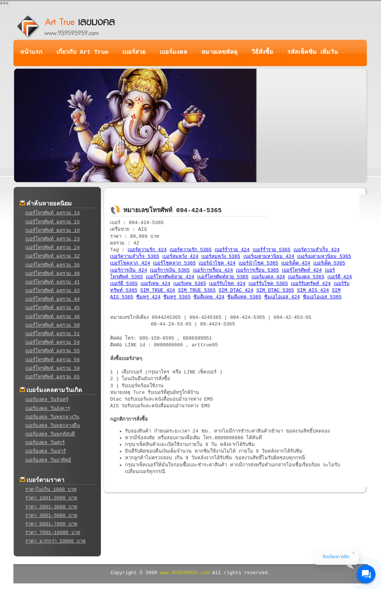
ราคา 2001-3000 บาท (51, 507)
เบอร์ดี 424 (339, 277)
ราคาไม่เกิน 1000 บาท (51, 489)
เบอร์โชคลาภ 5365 (174, 263)
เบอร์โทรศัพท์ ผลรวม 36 (52, 265)
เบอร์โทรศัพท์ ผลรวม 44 (52, 299)
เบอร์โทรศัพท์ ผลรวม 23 (52, 239)
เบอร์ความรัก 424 (147, 250)
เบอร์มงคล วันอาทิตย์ (48, 460)
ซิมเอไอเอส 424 (282, 297)
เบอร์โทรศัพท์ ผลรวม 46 (52, 317)
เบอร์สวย (133, 52)
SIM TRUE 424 (157, 290)
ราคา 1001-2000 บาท (51, 498)
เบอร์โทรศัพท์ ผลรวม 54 (52, 342)
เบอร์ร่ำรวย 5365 (272, 250)
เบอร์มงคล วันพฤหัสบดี (50, 434)
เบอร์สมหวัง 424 (180, 256)
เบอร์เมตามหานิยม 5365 (324, 256)
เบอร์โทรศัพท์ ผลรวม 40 (52, 273)
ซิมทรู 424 (148, 297)
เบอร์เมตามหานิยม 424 (268, 256)
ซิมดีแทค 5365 (244, 297)
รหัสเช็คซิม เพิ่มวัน (312, 52)
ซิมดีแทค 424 (208, 297)
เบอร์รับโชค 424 (227, 284)
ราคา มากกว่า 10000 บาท (55, 541)
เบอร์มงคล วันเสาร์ (45, 451)
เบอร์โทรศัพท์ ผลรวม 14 (52, 213)
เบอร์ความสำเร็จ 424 (317, 250)
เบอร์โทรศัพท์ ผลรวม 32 (52, 256)
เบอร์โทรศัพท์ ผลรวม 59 (52, 368)
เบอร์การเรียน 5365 (257, 270)
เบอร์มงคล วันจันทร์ (46, 399)
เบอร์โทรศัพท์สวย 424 (170, 277)
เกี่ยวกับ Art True (82, 52)
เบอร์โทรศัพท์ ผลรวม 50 (52, 325)
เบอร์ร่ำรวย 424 (232, 250)
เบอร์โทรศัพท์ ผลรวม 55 (52, 351)
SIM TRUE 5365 (196, 290)
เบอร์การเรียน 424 (213, 270)
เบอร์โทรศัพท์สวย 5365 (223, 277)
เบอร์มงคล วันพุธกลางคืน (52, 425)
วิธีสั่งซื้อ (262, 52)
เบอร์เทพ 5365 (189, 284)
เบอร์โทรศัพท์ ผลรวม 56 (52, 360)
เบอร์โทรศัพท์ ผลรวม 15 (52, 222)
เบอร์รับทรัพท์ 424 (311, 284)
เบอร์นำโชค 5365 (258, 263)
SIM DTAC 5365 (275, 290)
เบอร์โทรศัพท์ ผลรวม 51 (52, 334)
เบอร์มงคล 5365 (306, 277)
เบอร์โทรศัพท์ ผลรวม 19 (52, 230)
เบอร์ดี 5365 (124, 284)
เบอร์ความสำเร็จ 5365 (134, 256)
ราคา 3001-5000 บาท (51, 515)
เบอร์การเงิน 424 (128, 270)
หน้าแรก (31, 52)
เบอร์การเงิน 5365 (170, 270)
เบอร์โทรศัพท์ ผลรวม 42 (52, 291)
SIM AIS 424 (313, 290)
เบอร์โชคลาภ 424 (130, 263)
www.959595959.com (184, 573)
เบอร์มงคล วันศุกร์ (45, 443)
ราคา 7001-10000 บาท (52, 532)
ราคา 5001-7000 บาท (51, 524)
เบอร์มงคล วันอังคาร (47, 408)
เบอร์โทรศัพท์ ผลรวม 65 (52, 377)
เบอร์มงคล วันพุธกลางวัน (52, 417)
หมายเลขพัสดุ (219, 52)
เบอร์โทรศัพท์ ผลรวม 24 (52, 247)
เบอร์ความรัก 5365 (191, 250)
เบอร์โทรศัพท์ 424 (302, 270)
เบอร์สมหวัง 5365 (220, 256)
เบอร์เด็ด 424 (295, 263)
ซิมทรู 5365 (176, 297)
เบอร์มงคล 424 (268, 277)
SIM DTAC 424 (236, 290)
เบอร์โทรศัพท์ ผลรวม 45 (52, 308)
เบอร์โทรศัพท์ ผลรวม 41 (52, 282)
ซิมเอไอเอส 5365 (322, 297)
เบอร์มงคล (173, 52)
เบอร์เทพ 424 (155, 284)
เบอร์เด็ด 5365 (329, 263)
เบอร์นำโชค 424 (217, 263)
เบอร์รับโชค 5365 (268, 284)
